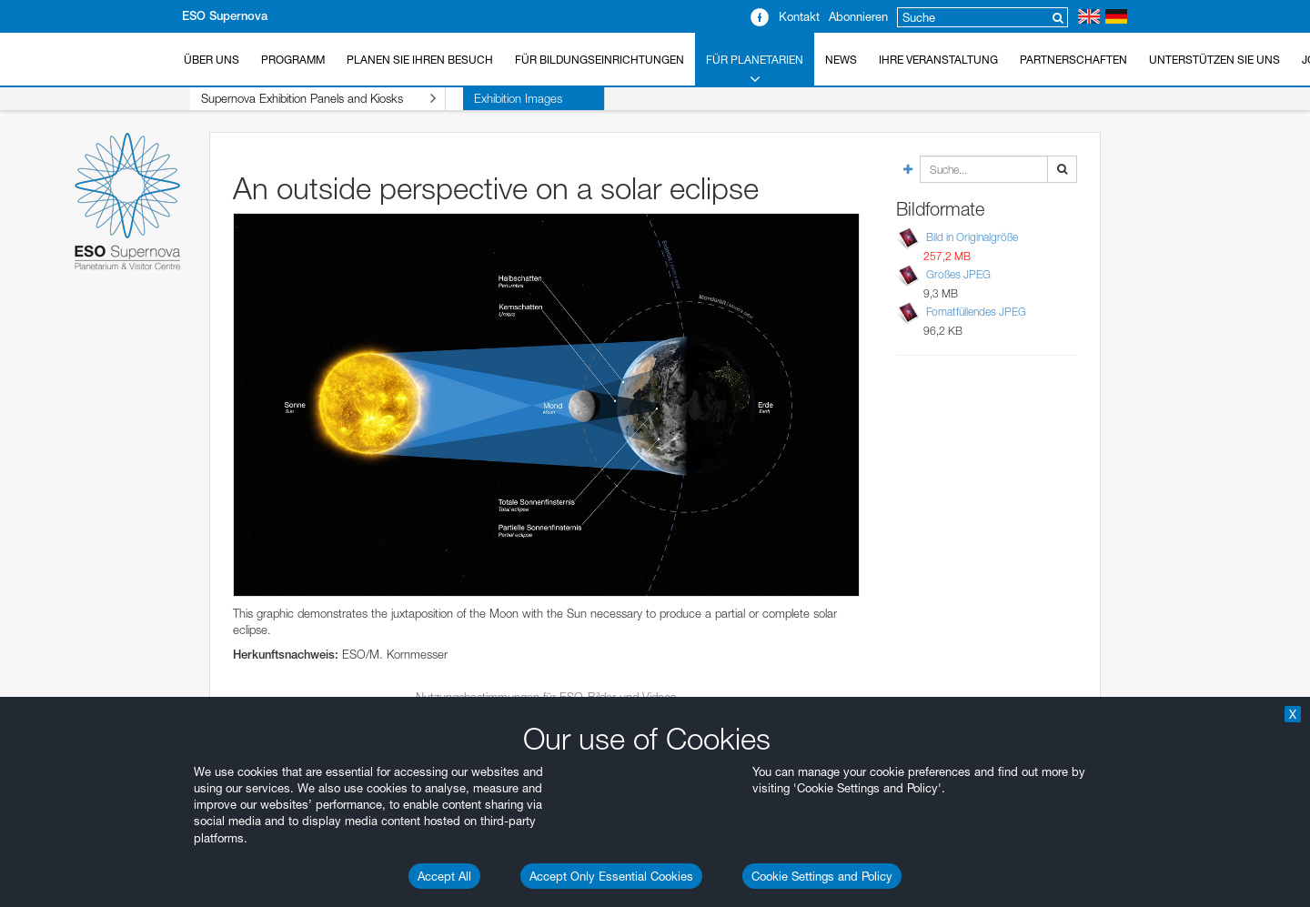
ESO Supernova (224, 16)
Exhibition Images (483, 98)
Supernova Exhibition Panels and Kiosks (301, 98)
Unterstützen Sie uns (1214, 59)
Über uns (211, 59)
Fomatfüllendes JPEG (976, 311)
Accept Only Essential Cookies (611, 876)
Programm (293, 59)
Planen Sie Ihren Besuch (420, 59)
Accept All (444, 876)
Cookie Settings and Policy (821, 876)
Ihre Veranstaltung (938, 59)
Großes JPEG (958, 274)
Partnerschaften (1073, 59)
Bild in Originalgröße (972, 237)
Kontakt (799, 16)
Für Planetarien (754, 70)
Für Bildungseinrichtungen (599, 59)
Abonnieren (858, 16)
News (841, 59)
